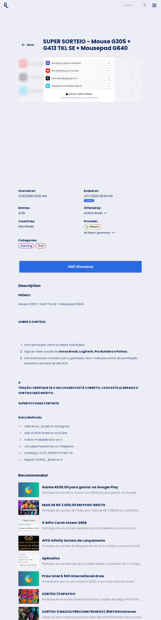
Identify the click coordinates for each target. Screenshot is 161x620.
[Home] (6, 5)
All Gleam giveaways (99, 233)
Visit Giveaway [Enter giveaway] (81, 266)
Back (27, 45)
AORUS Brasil (95, 213)
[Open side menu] (154, 5)
